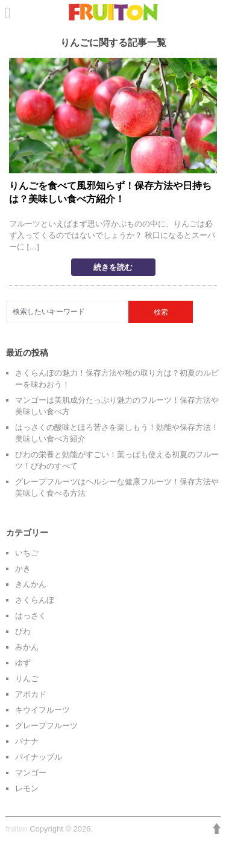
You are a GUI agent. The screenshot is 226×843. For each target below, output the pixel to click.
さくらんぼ (34, 599)
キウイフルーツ (42, 709)
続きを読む (113, 267)
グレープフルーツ (46, 725)
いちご (27, 552)
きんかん (30, 584)
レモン (27, 788)
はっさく (30, 615)
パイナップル (38, 756)
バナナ (27, 741)
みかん (27, 647)
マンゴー (30, 772)
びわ (23, 631)
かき (23, 568)
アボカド (30, 694)
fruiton (16, 828)
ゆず (23, 662)
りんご (27, 678)
